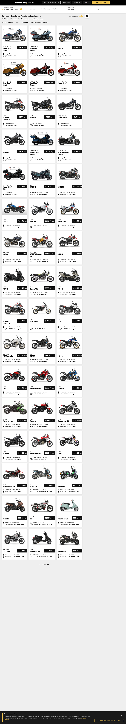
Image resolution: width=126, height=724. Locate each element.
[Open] (92, 10)
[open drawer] (101, 2)
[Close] (121, 715)
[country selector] (77, 2)
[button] (51, 2)
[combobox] (11, 9)
